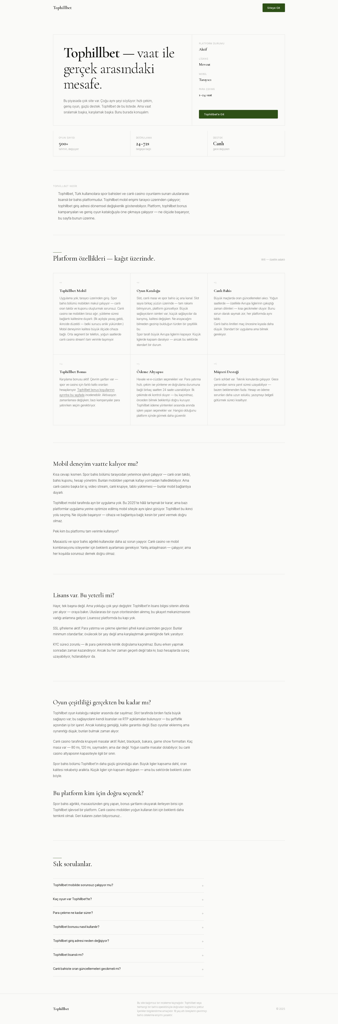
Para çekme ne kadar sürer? (128, 913)
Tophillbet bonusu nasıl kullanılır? (128, 927)
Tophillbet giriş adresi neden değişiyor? (128, 941)
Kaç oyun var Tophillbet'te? (128, 899)
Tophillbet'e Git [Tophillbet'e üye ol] (214, 114)
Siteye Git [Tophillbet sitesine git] (273, 7)
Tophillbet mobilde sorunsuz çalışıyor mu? (128, 885)
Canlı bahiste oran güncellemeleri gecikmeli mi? (128, 969)
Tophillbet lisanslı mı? (128, 955)
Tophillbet (62, 7)
